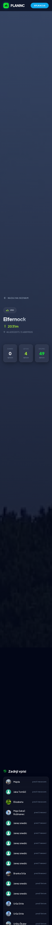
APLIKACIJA (39, 5)
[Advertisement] (26, 675)
